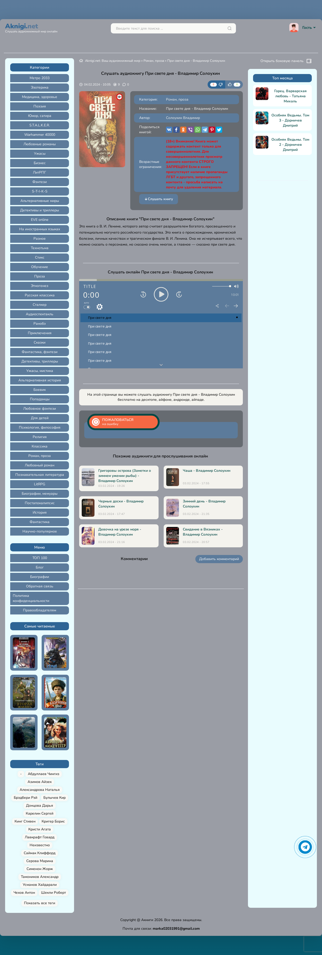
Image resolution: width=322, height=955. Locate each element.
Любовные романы (39, 144)
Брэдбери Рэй (25, 797)
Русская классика (40, 295)
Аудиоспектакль (39, 314)
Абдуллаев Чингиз (43, 773)
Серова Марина (39, 861)
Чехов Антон (24, 892)
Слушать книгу (158, 199)
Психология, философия (40, 427)
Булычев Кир (54, 797)
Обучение (39, 266)
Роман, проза (39, 455)
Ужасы (39, 153)
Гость (303, 27)
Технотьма (40, 248)
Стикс (39, 257)
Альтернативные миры (39, 200)
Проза (39, 276)
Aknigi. (31, 27)
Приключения (40, 333)
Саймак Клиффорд (39, 853)
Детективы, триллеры (39, 361)
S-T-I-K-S (39, 191)
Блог (40, 567)
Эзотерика (40, 87)
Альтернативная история (39, 380)
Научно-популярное (39, 531)
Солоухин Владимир (183, 117)
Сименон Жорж (40, 868)
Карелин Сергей (39, 813)
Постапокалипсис (40, 503)
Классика (39, 446)
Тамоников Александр (39, 876)
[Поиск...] (173, 28)
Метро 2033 (40, 78)
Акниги (147, 919)
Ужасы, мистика (39, 370)
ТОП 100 (39, 557)
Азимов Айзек (40, 781)
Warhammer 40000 (39, 134)
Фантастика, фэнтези (39, 351)
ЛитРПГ (39, 172)
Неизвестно (40, 845)
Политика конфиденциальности (31, 598)
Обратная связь (39, 586)
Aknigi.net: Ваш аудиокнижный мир (112, 60)
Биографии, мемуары (39, 493)
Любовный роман (39, 465)
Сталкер (39, 304)
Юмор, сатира (39, 115)
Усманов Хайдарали (40, 884)
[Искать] (229, 28)
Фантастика (40, 521)
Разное (39, 238)
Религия (40, 436)
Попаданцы (40, 399)
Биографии (39, 576)
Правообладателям (39, 610)
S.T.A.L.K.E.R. (39, 125)
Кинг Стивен (25, 821)
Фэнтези (39, 181)
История (40, 512)
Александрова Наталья (40, 789)
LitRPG (39, 484)
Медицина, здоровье (39, 96)
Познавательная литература (39, 474)
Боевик (39, 389)
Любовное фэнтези (39, 408)
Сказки (39, 342)
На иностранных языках (39, 229)
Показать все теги (39, 903)
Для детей (40, 418)
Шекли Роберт (53, 892)
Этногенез (39, 285)
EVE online (39, 219)
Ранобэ (39, 323)
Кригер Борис (53, 821)
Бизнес (40, 163)
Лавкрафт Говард (39, 837)
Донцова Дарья (39, 805)
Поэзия (39, 106)
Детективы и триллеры (39, 210)
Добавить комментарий (219, 559)
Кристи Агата (39, 829)
